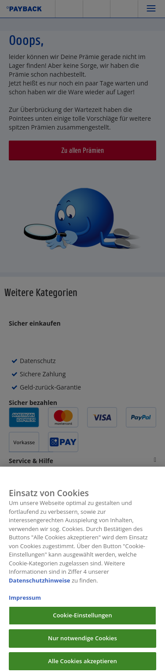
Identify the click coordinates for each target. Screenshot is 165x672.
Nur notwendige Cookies (82, 642)
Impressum (25, 601)
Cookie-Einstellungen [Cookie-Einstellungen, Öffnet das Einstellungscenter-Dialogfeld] (82, 619)
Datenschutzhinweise (39, 584)
